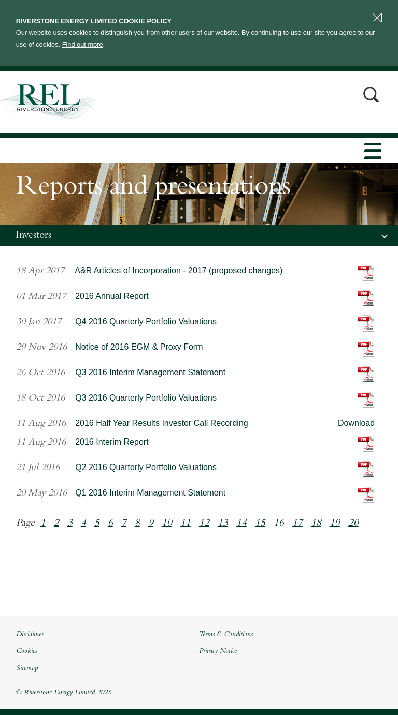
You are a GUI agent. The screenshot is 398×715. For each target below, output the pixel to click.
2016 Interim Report (111, 441)
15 (260, 523)
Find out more (82, 44)
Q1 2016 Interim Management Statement (150, 492)
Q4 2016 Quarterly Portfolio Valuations (146, 321)
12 (204, 523)
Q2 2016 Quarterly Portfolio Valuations (146, 467)
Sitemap (27, 668)
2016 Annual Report (111, 296)
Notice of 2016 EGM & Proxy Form (139, 346)
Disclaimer (30, 634)
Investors (33, 235)
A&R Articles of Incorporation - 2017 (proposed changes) (178, 270)
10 (167, 523)
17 (297, 523)
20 (353, 523)
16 (279, 523)
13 (223, 523)
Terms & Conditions (226, 634)
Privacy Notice (218, 651)
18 (316, 523)
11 (185, 523)
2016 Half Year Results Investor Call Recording (161, 423)
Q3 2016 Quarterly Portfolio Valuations (146, 397)
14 (241, 523)
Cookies (26, 651)
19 (335, 523)
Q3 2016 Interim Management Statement (150, 372)
